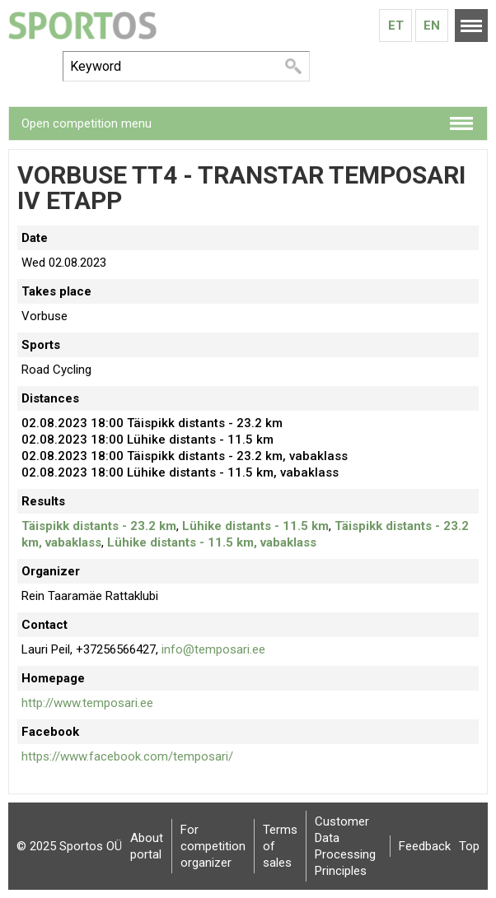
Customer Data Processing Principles (345, 846)
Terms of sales (280, 846)
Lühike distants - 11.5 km (255, 526)
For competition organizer (213, 846)
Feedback (425, 846)
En (431, 25)
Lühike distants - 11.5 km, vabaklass (211, 542)
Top (469, 846)
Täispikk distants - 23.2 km (98, 526)
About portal (146, 846)
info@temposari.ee (213, 649)
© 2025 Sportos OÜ (69, 846)
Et (396, 25)
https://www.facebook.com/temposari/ (127, 756)
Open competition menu (86, 123)
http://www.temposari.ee (87, 703)
